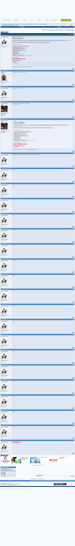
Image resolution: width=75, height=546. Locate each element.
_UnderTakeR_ (4, 37)
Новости (25, 20)
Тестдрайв (39, 20)
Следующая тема (40, 465)
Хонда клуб (45, 24)
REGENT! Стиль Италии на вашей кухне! (62, 458)
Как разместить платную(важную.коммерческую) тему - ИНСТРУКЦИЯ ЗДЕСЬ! (58, 29)
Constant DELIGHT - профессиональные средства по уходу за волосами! (25, 458)
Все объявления (7, 20)
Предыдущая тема (34, 465)
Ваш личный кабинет (56, 20)
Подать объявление (67, 20)
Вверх (74, 480)
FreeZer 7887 (4, 103)
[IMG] (2, 473)
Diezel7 (3, 72)
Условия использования (68, 480)
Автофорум (47, 20)
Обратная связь (40, 480)
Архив (55, 480)
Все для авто (16, 20)
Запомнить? (71, 24)
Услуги (31, 20)
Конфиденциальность (60, 480)
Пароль (63, 25)
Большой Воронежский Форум (7, 24)
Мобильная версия (34, 480)
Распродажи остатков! (44, 457)
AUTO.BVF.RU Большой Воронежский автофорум (23, 24)
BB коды (2, 472)
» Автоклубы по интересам (37, 24)
